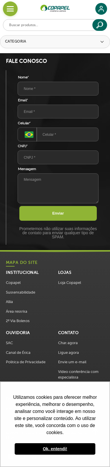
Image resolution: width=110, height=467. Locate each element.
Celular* (24, 123)
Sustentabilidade (20, 292)
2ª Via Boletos (18, 321)
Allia (9, 301)
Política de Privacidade (25, 362)
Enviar (58, 213)
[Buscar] (99, 25)
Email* (23, 100)
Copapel (13, 282)
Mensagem (27, 169)
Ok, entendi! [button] (55, 448)
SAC (9, 343)
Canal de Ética (18, 352)
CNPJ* (23, 146)
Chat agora (68, 343)
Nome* (23, 77)
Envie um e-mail (72, 362)
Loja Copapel (69, 282)
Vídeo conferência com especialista (78, 374)
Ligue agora (68, 352)
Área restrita (16, 311)
